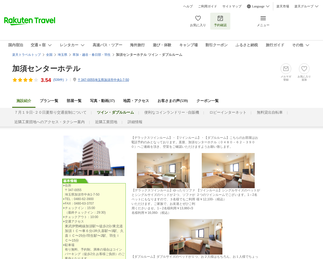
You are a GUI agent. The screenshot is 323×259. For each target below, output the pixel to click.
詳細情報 (135, 122)
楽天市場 (282, 6)
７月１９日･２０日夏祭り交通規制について (50, 112)
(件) (60, 79)
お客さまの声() (173, 101)
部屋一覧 (74, 101)
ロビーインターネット (227, 112)
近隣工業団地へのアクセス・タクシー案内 (49, 122)
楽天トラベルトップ (26, 55)
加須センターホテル (46, 68)
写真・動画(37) (102, 101)
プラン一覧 (49, 101)
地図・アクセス (136, 101)
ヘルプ (188, 6)
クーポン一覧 (207, 101)
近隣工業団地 (106, 122)
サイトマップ (231, 6)
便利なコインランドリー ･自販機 (171, 112)
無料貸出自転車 (270, 112)
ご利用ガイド (207, 6)
